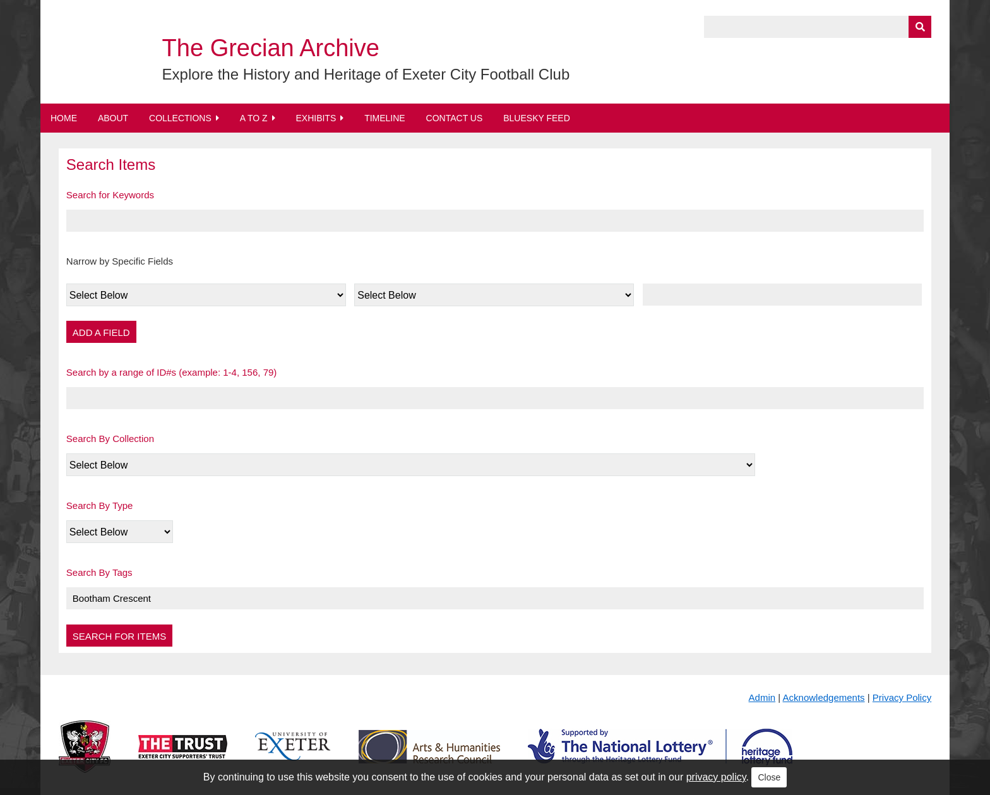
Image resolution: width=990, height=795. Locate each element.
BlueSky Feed (536, 118)
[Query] (817, 27)
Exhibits (315, 118)
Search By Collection (110, 438)
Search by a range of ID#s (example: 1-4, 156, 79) (171, 372)
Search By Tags (99, 572)
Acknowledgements (824, 697)
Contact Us (454, 118)
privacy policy (716, 777)
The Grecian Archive (270, 48)
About (113, 118)
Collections (180, 118)
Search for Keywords (110, 194)
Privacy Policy (902, 697)
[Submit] (920, 27)
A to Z (254, 118)
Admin (762, 697)
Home (64, 118)
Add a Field (101, 332)
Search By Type (99, 505)
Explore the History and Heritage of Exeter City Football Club (366, 74)
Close (769, 777)
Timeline (384, 118)
